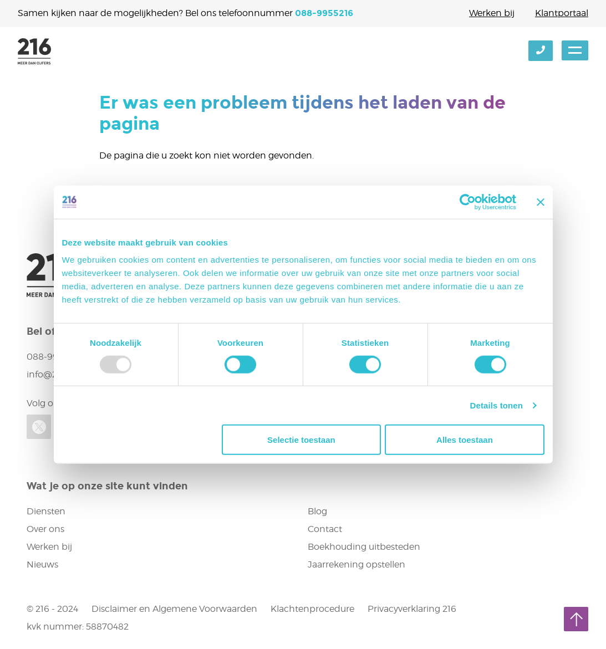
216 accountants (34, 51)
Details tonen (496, 405)
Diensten (46, 511)
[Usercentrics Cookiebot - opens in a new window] (467, 201)
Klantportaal (561, 13)
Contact (325, 529)
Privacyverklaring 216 (412, 609)
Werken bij (492, 13)
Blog (317, 511)
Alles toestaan (464, 439)
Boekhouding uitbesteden (364, 546)
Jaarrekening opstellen (356, 564)
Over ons (45, 529)
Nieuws (42, 564)
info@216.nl (51, 374)
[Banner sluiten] (540, 202)
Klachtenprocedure (312, 609)
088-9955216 (324, 13)
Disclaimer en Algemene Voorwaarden (174, 609)
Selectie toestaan (301, 439)
